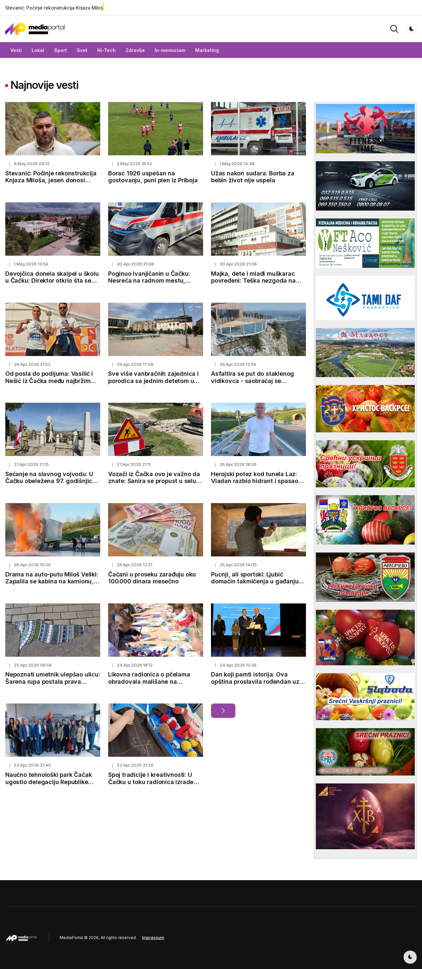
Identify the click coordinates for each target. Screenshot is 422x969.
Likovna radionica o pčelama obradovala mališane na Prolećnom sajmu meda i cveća (152, 681)
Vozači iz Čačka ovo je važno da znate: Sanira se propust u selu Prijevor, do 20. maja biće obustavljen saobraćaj (154, 485)
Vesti (16, 50)
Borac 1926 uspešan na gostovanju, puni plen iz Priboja (153, 177)
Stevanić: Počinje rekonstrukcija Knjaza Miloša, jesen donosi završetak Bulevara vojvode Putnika (51, 184)
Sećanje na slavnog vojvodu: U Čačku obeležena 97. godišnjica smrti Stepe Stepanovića (50, 481)
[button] (394, 28)
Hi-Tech (106, 50)
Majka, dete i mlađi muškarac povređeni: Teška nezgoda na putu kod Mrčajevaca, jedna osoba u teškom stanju (253, 284)
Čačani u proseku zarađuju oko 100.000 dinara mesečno (152, 578)
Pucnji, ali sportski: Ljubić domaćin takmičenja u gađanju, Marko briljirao (255, 581)
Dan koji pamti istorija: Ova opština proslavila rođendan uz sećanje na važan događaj (255, 681)
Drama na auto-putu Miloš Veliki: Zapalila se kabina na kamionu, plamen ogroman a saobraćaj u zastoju (51, 585)
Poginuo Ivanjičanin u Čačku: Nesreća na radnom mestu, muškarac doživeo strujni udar (151, 280)
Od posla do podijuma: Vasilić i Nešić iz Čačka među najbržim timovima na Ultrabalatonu (49, 380)
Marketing (207, 50)
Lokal (38, 50)
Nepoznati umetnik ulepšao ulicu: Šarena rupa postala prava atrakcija (52, 681)
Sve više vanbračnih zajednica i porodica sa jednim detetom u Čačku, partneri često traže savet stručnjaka (153, 384)
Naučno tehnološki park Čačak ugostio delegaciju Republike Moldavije (48, 781)
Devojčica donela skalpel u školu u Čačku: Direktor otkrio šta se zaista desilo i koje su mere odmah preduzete (52, 284)
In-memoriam (170, 50)
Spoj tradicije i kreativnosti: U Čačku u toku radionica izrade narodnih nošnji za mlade (151, 781)
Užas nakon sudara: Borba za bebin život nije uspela (252, 177)
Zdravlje (135, 50)
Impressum (153, 937)
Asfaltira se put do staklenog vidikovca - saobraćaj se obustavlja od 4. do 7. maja (252, 380)
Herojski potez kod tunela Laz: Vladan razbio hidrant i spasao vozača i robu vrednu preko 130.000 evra (254, 485)
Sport (60, 50)
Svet (82, 50)
